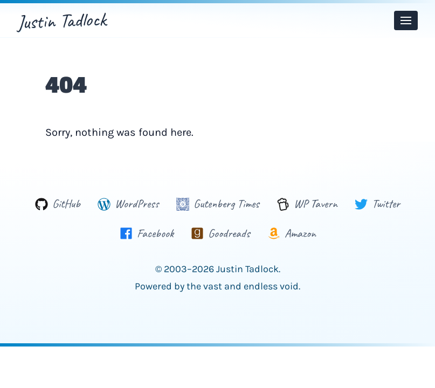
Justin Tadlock (62, 20)
